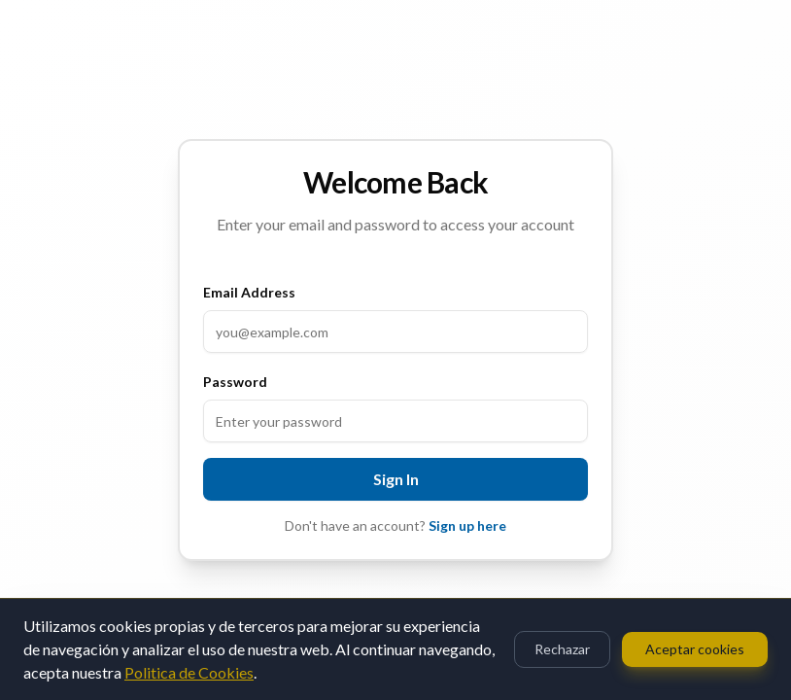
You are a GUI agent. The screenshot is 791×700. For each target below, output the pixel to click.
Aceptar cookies (694, 649)
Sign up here (467, 525)
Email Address (249, 292)
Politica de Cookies (189, 672)
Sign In (396, 479)
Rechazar (562, 649)
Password (235, 381)
